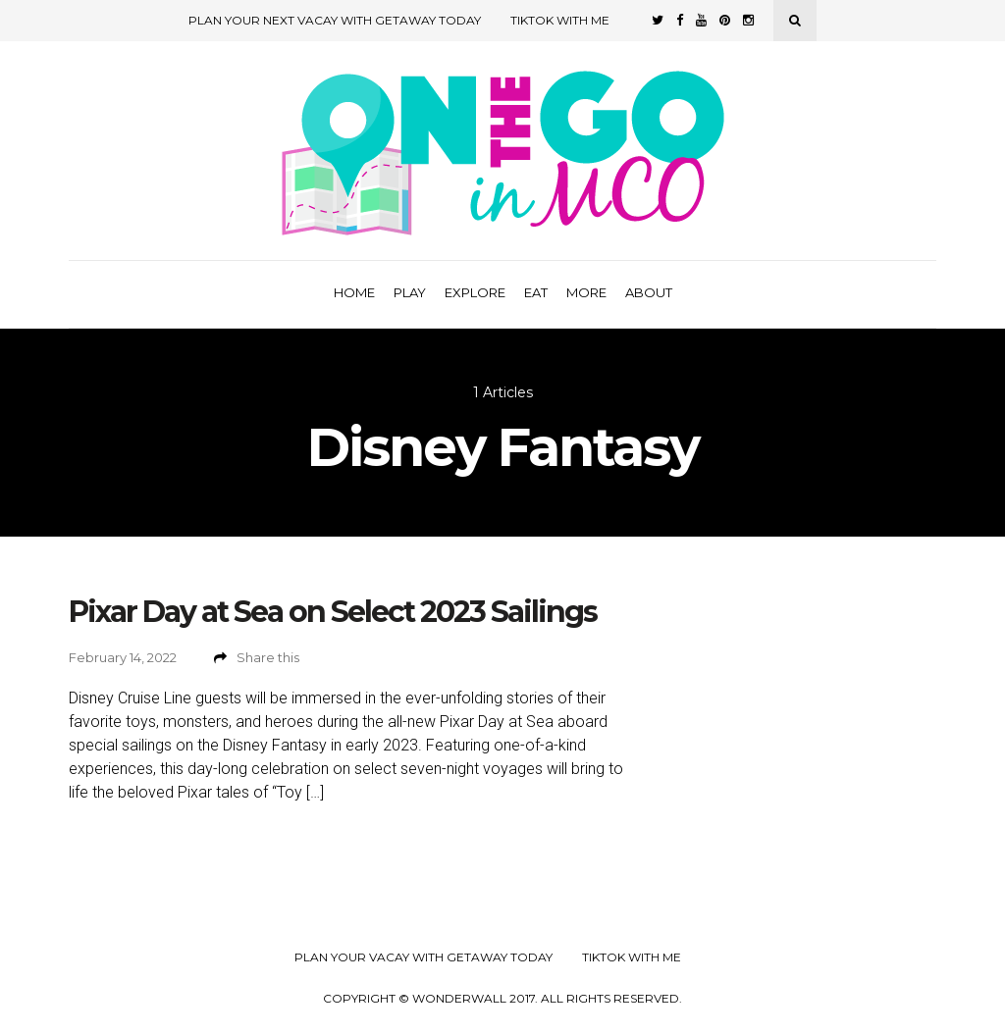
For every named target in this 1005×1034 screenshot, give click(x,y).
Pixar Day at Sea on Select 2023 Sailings (333, 611)
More (586, 292)
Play (410, 292)
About (648, 292)
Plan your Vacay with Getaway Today (423, 957)
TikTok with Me (559, 20)
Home (354, 292)
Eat (536, 292)
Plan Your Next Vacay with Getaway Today (334, 20)
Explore (475, 292)
